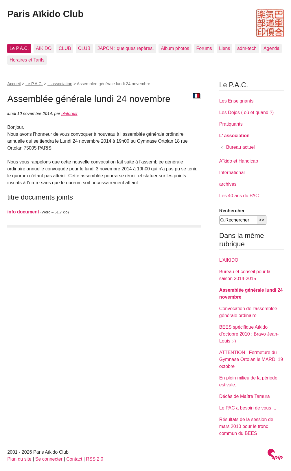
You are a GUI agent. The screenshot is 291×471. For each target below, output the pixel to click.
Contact (74, 459)
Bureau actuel (240, 147)
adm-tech (247, 48)
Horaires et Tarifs (27, 59)
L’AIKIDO (228, 260)
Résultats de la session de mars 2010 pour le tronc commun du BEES (246, 426)
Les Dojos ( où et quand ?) (246, 112)
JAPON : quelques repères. (125, 48)
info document (23, 211)
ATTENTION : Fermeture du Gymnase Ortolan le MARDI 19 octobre (251, 359)
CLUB (65, 48)
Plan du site (19, 459)
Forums (204, 48)
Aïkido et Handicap (238, 161)
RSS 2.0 (94, 459)
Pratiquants (231, 124)
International (232, 172)
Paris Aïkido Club (45, 14)
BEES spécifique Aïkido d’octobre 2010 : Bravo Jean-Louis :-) (249, 334)
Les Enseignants (236, 100)
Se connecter (48, 459)
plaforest (69, 113)
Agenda (271, 48)
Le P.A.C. (19, 48)
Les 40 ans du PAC (239, 195)
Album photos (175, 48)
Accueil (14, 83)
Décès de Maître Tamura (244, 396)
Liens (224, 48)
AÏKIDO (43, 48)
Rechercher (232, 210)
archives (228, 184)
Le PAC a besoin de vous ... (247, 407)
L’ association (59, 83)
